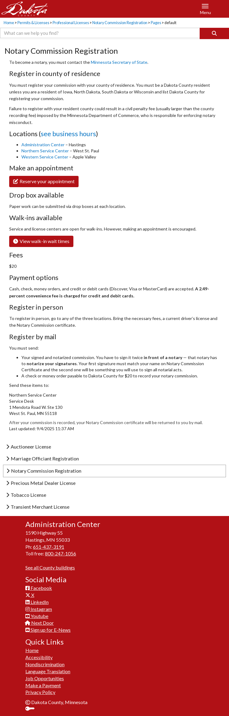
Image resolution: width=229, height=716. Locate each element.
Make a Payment (43, 685)
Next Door (39, 623)
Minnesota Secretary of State (119, 62)
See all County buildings (50, 567)
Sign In (32, 709)
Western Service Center (45, 156)
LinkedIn (37, 602)
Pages (156, 22)
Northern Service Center (45, 150)
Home (9, 22)
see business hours (68, 134)
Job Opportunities (44, 678)
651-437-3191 (48, 547)
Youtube (36, 616)
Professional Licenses (71, 22)
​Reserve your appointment (44, 181)
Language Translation (47, 671)
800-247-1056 (60, 553)
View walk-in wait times (41, 241)
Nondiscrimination (45, 664)
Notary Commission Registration (119, 22)
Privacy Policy (40, 692)
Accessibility (39, 657)
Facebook (38, 588)
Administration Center (43, 144)
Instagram (38, 609)
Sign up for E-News (48, 630)
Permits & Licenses (33, 22)
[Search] (214, 33)
